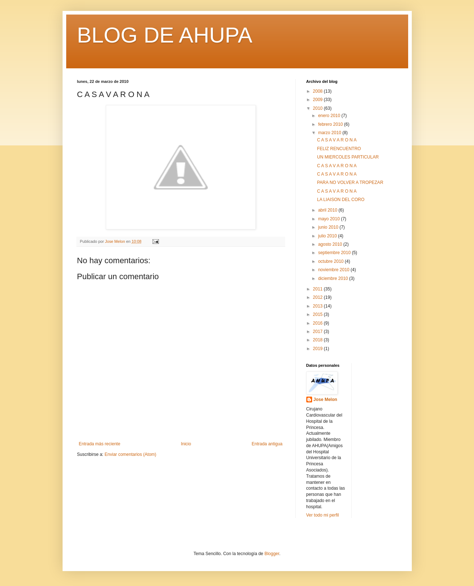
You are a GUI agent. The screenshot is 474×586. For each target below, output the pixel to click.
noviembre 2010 (334, 269)
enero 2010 (329, 115)
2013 (318, 306)
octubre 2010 (331, 261)
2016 (318, 323)
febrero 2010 (331, 124)
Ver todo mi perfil (322, 515)
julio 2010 (328, 235)
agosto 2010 (330, 244)
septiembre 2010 (335, 252)
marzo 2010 (330, 132)
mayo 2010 (329, 218)
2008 (318, 91)
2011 (318, 289)
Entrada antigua (267, 443)
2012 (318, 297)
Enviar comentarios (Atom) (130, 454)
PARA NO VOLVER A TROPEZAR (350, 182)
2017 (318, 331)
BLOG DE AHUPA (164, 35)
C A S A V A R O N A (337, 140)
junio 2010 (328, 227)
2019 (318, 348)
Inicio (186, 443)
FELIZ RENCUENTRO (339, 148)
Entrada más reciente (99, 443)
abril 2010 (328, 210)
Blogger (271, 553)
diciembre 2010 (333, 278)
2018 (318, 339)
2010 (318, 108)
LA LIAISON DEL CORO (340, 199)
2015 (318, 314)
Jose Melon (325, 399)
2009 (318, 99)
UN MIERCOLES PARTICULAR (348, 157)
